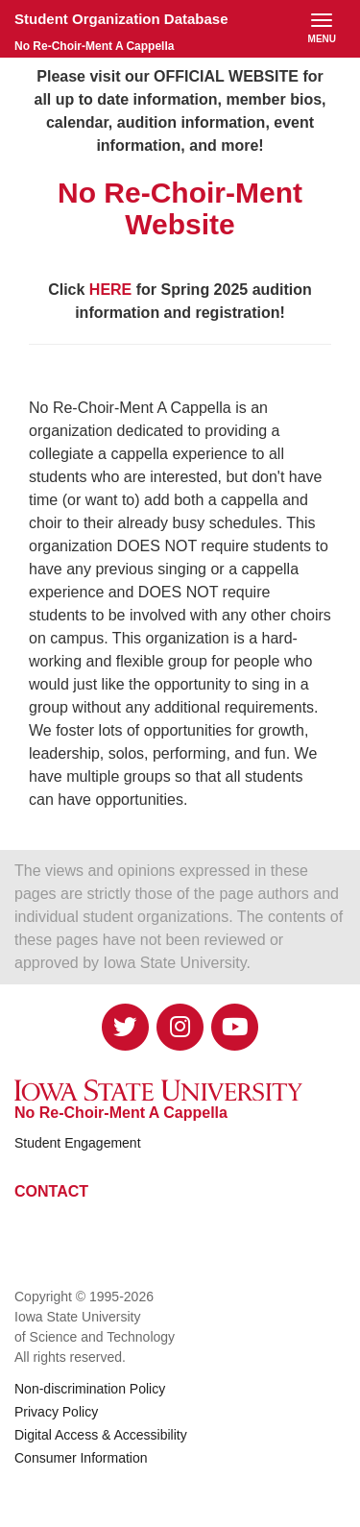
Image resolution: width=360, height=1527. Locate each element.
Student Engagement (77, 1143)
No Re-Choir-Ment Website (180, 208)
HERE (110, 289)
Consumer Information (81, 1458)
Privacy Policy (56, 1411)
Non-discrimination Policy (89, 1388)
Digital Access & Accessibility (100, 1434)
